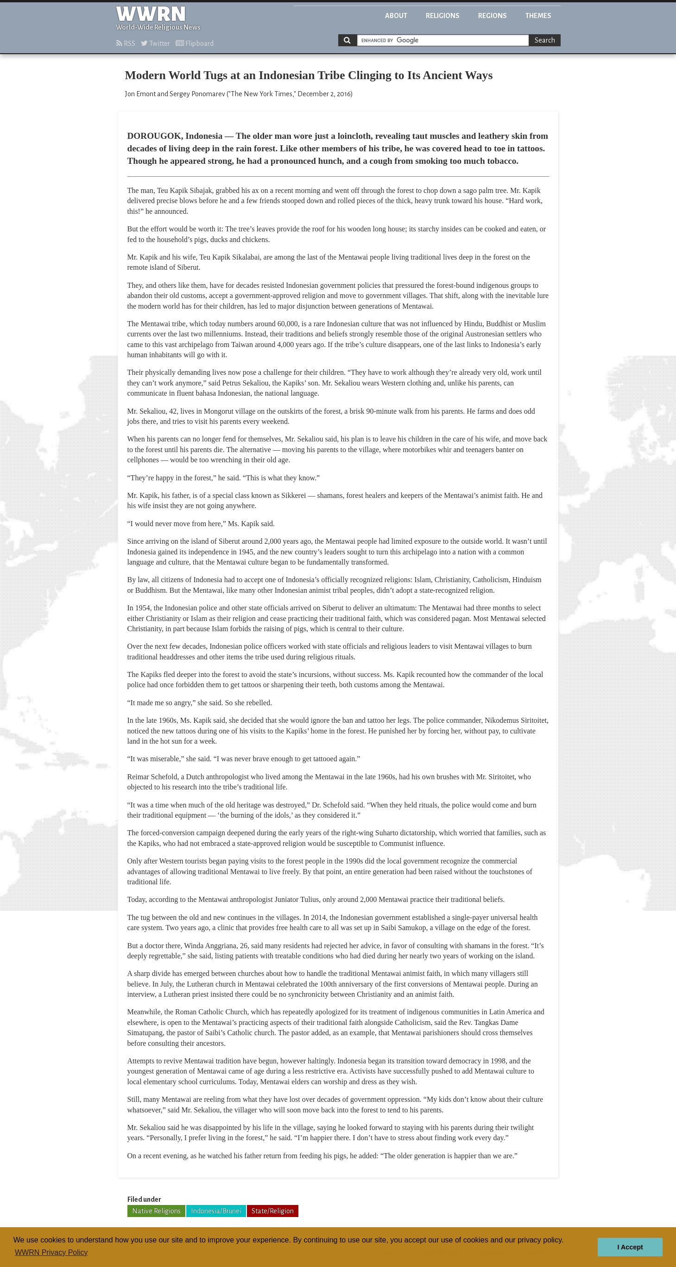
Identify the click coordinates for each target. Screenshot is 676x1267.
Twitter (155, 43)
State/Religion (273, 1211)
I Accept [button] (630, 1247)
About (396, 15)
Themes (538, 15)
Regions (492, 15)
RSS (125, 43)
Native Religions (156, 1211)
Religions (443, 15)
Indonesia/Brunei (216, 1211)
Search (545, 40)
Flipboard (195, 43)
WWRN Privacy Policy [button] (51, 1252)
